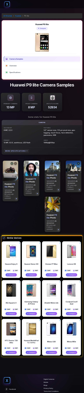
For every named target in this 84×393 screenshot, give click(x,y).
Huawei (18, 16)
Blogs (45, 385)
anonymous (8, 198)
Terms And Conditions (51, 391)
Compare (42, 28)
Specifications (12, 72)
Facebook (10, 389)
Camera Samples (14, 59)
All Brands (7, 16)
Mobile (46, 382)
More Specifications (16, 151)
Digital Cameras (49, 379)
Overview (11, 65)
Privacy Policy (48, 388)
